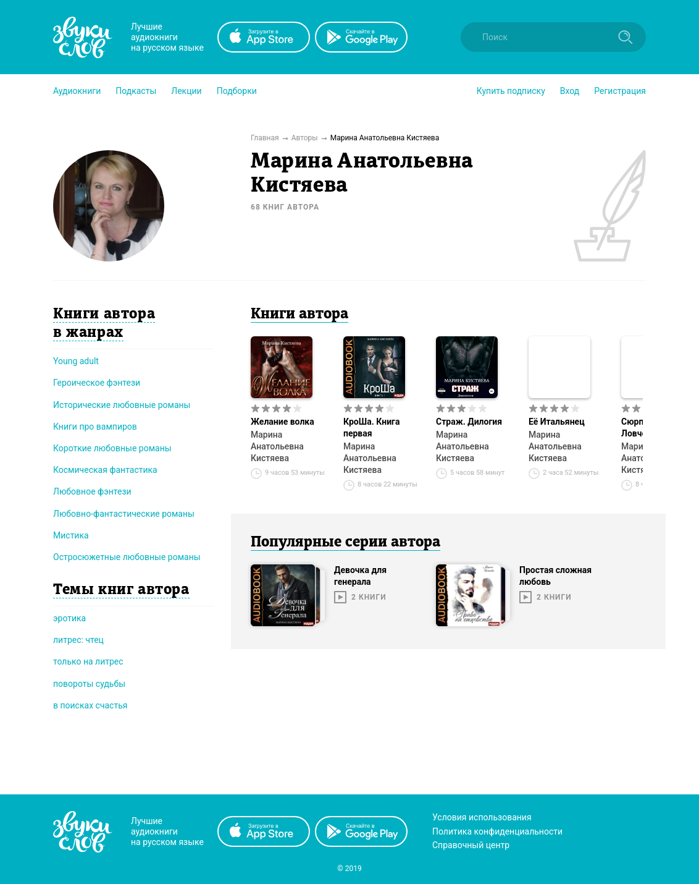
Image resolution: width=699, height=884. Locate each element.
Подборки (237, 91)
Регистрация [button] (620, 91)
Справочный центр (470, 845)
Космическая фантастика (105, 470)
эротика (69, 618)
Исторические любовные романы (121, 405)
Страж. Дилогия (469, 422)
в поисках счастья (90, 705)
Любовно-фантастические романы (124, 514)
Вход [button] (569, 91)
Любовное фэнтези (92, 491)
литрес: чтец (78, 640)
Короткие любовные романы (112, 448)
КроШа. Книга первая (371, 427)
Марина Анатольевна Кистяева (277, 446)
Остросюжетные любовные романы (127, 557)
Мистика (71, 535)
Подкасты (135, 91)
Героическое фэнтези (96, 383)
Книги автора (299, 314)
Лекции (186, 91)
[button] (77, 91)
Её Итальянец (557, 422)
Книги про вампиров (95, 426)
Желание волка (282, 422)
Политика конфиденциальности (497, 831)
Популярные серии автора (345, 542)
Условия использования (482, 817)
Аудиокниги (77, 91)
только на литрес (88, 661)
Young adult (76, 361)
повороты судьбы (89, 684)
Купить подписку (511, 91)
